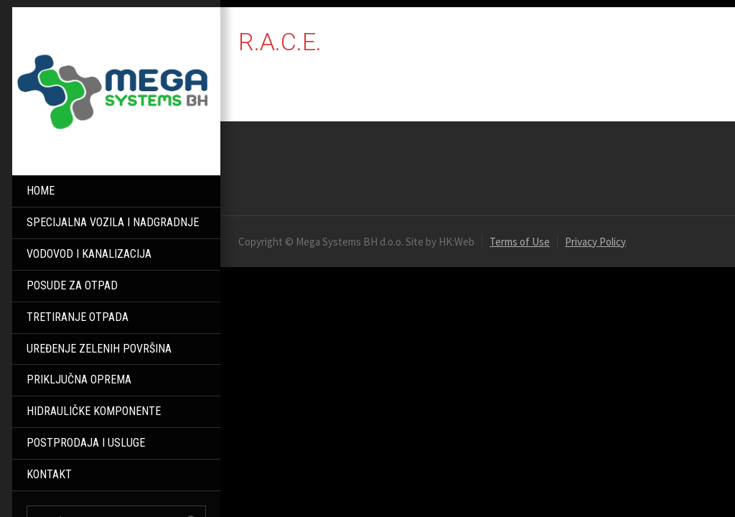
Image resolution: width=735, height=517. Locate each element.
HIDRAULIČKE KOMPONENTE (94, 411)
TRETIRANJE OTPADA (77, 317)
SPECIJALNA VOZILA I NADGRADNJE (113, 222)
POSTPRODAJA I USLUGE (86, 443)
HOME (41, 190)
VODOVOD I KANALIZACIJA (89, 254)
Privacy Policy (595, 241)
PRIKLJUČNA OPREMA (79, 379)
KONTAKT (49, 474)
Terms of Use (520, 241)
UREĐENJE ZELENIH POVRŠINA (99, 348)
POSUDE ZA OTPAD (72, 285)
